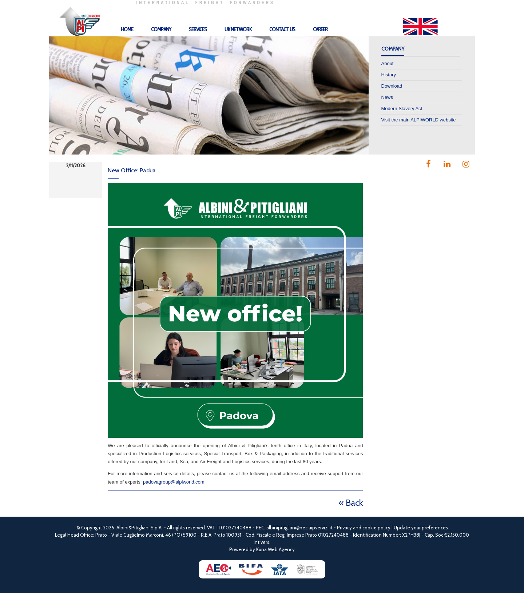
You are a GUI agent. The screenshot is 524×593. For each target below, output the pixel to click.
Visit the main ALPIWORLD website (418, 120)
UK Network (238, 29)
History (388, 74)
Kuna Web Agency (275, 549)
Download (391, 86)
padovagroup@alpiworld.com (174, 482)
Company (161, 29)
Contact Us (282, 29)
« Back (351, 502)
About (387, 63)
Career (320, 29)
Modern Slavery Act (401, 108)
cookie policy (376, 527)
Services (198, 29)
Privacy (344, 527)
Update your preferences (421, 527)
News (387, 97)
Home (127, 29)
